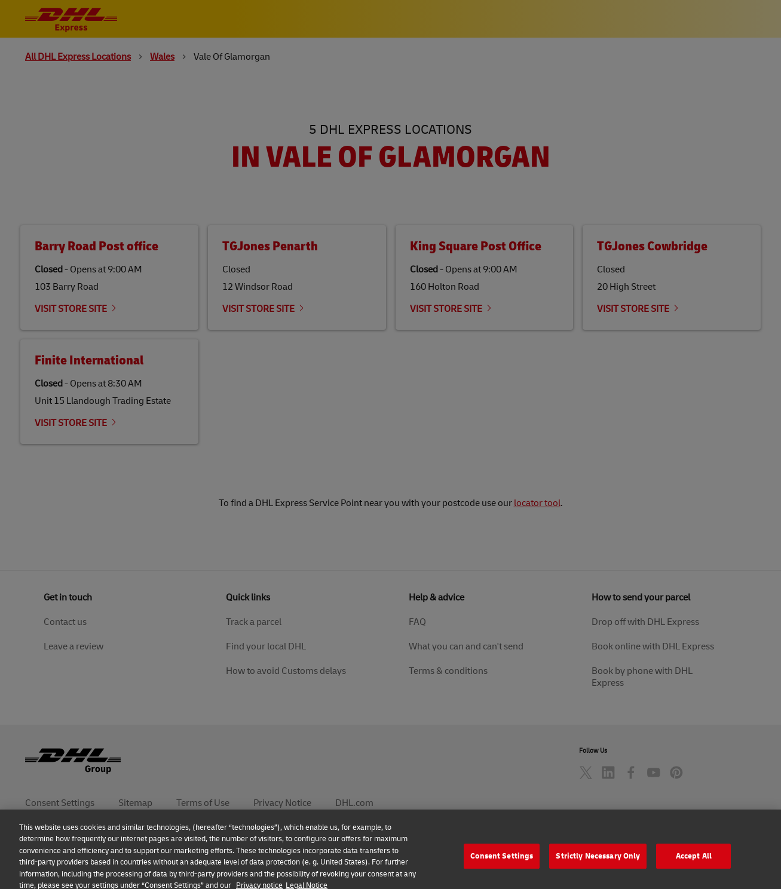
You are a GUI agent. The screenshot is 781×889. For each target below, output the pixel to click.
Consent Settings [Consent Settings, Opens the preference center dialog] (501, 868)
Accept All (694, 868)
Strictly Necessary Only (598, 868)
